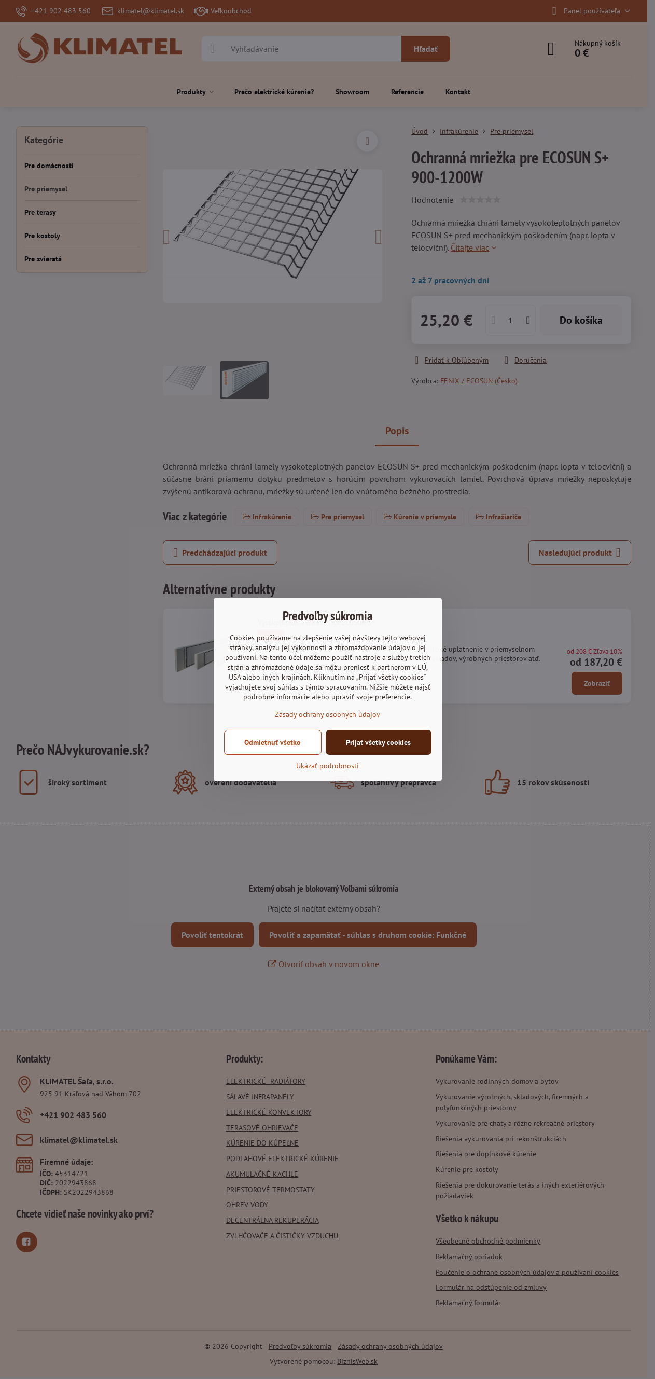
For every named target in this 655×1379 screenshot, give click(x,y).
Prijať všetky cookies (378, 742)
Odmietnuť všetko (272, 742)
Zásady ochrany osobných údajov (327, 714)
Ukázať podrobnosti (327, 765)
